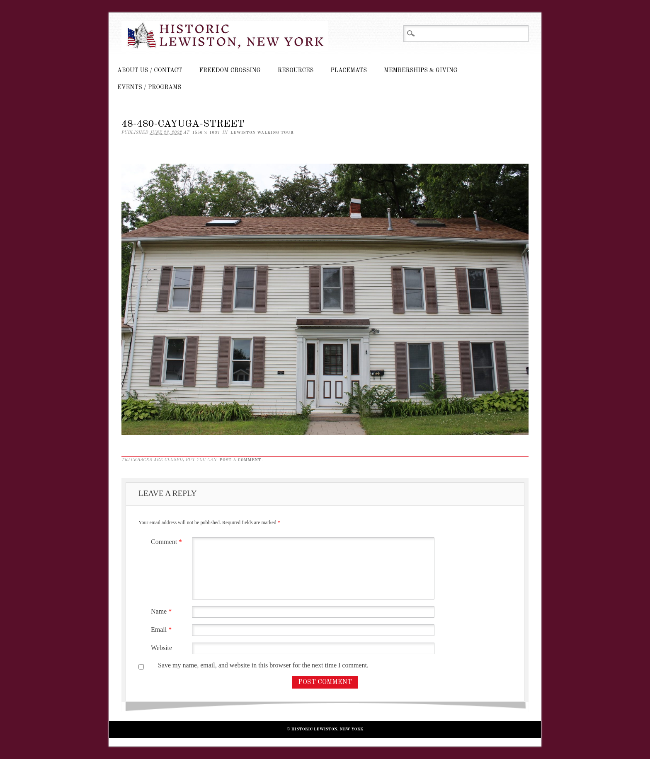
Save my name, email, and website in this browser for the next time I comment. (263, 665)
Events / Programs (149, 87)
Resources (295, 70)
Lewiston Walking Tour (262, 133)
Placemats (348, 70)
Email (162, 629)
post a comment (240, 460)
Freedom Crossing (230, 70)
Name (162, 611)
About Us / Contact (149, 70)
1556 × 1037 (206, 133)
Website (161, 647)
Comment (167, 541)
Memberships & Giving (421, 70)
